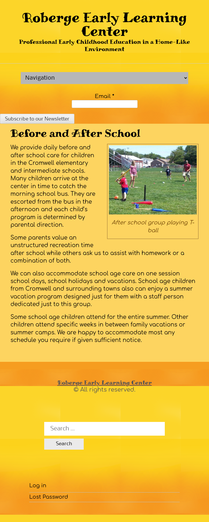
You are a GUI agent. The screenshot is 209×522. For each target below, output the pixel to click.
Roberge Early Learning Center (104, 24)
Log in (37, 485)
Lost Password (48, 497)
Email (104, 96)
